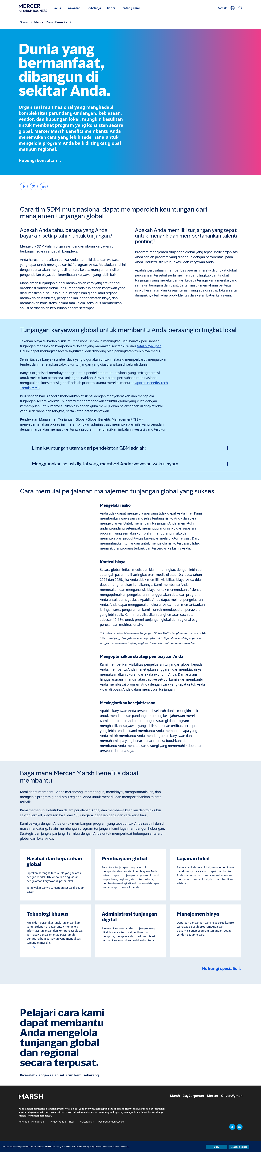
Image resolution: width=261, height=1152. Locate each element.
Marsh (175, 1096)
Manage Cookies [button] (239, 1146)
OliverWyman (232, 1096)
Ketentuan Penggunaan (32, 1122)
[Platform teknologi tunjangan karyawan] (55, 948)
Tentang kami (130, 8)
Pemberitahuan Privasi (62, 1122)
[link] (23, 186)
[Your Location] (233, 8)
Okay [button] (216, 1146)
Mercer (212, 1096)
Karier (111, 8)
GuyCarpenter (193, 1096)
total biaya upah (149, 346)
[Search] (241, 8)
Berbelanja (94, 8)
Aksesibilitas (87, 1122)
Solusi (58, 8)
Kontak (222, 7)
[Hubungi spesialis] (221, 968)
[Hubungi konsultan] (40, 160)
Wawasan (74, 8)
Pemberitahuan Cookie (111, 1122)
